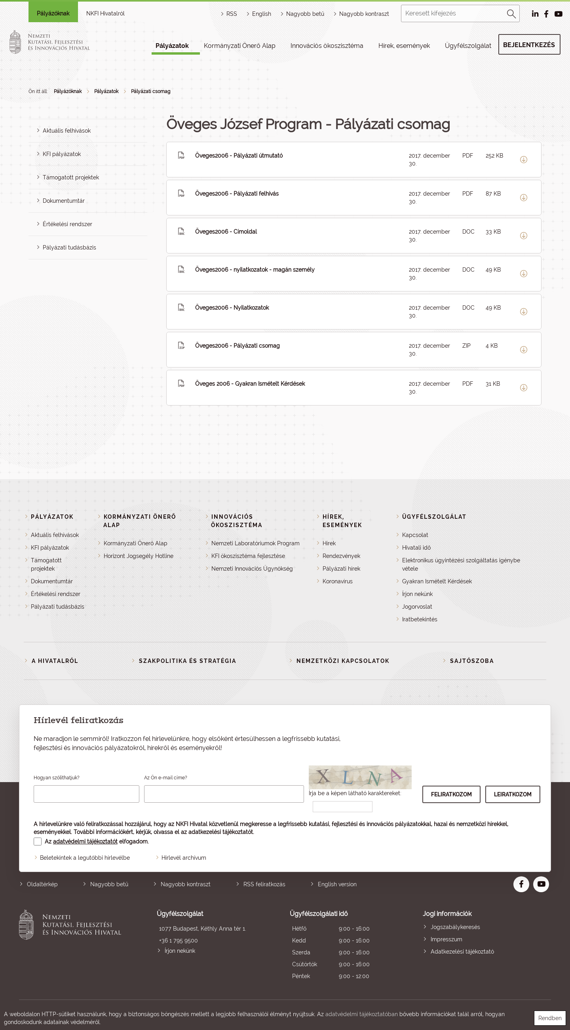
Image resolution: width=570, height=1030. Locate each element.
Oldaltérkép (42, 884)
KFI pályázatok (62, 154)
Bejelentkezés (529, 45)
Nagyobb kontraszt (364, 14)
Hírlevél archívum (184, 858)
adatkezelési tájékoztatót (220, 832)
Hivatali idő (416, 548)
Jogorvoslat (417, 607)
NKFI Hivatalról (105, 13)
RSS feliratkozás (264, 884)
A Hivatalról (55, 661)
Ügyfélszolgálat (468, 46)
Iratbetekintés (419, 619)
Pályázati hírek (341, 568)
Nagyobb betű (109, 884)
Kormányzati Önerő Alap (240, 46)
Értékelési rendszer (67, 224)
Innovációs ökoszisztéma (327, 46)
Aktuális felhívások (67, 131)
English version (337, 884)
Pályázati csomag (150, 91)
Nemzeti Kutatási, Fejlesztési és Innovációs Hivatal (72, 946)
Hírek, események (404, 46)
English (261, 14)
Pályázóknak (53, 13)
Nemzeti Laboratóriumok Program (255, 543)
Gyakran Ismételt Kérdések (437, 581)
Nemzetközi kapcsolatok (343, 661)
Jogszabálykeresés (455, 927)
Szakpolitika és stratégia (187, 661)
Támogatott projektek (71, 177)
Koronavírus (338, 581)
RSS (231, 14)
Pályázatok (172, 46)
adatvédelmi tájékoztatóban (361, 1014)
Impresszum (446, 939)
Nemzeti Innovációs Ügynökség (252, 568)
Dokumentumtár (64, 201)
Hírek (329, 543)
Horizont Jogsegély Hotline (138, 556)
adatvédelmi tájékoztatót (85, 841)
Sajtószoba (472, 661)
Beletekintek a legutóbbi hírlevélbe (85, 858)
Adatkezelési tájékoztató (462, 951)
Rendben (550, 1018)
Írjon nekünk (417, 594)
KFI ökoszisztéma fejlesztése (248, 556)
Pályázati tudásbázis (69, 247)
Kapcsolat (415, 535)
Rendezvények (341, 556)
